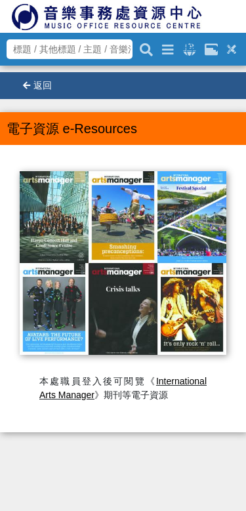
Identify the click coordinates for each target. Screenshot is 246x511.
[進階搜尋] (168, 47)
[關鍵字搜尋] (146, 47)
